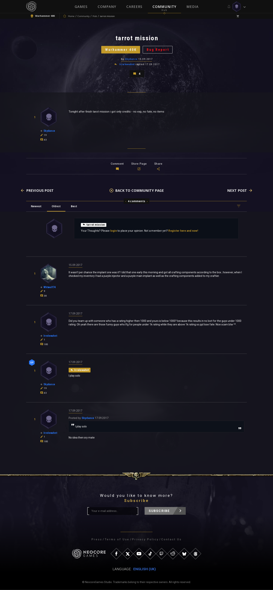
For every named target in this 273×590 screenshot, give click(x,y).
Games (81, 6)
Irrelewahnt (127, 64)
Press (96, 539)
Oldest (56, 206)
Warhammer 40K (121, 50)
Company (107, 6)
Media (192, 6)
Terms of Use (117, 539)
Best (74, 206)
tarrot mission (93, 225)
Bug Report (158, 50)
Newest (36, 206)
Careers (134, 6)
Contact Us (171, 539)
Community (164, 6)
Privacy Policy (145, 539)
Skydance (131, 59)
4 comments (136, 201)
